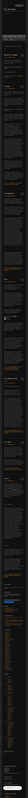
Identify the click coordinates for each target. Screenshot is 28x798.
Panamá (6, 662)
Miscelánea (14, 267)
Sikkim (6, 666)
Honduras (7, 650)
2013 (6, 736)
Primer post (7, 608)
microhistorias (10, 184)
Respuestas (6, 77)
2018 (6, 684)
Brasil (6, 642)
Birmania (7, 637)
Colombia (7, 644)
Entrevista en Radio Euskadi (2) (11, 619)
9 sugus (7, 86)
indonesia (7, 796)
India (6, 651)
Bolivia (6, 641)
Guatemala (7, 649)
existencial (6, 269)
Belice (6, 636)
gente (5, 184)
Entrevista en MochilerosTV (10, 623)
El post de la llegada (9, 610)
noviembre (10, 709)
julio (9, 698)
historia (10, 368)
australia (7, 795)
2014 (6, 721)
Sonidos (11, 39)
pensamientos (20, 75)
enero (9, 690)
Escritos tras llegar (8, 611)
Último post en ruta (9, 609)
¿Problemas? (9, 193)
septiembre (10, 711)
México (6, 656)
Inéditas (6, 654)
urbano (12, 469)
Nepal (6, 659)
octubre (9, 695)
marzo (9, 681)
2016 (6, 694)
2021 (6, 675)
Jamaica (6, 655)
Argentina (11, 183)
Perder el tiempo (11, 55)
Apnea (6, 632)
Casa (5, 753)
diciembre (10, 692)
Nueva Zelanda (8, 661)
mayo (9, 680)
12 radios (8, 442)
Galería (5, 39)
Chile (6, 643)
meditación (11, 269)
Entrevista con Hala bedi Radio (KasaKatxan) (14, 621)
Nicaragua (7, 660)
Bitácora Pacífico (8, 640)
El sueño (10, 36)
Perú (10, 468)
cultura (20, 183)
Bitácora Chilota (8, 638)
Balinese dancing (7, 784)
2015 (6, 706)
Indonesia (7, 653)
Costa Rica (7, 646)
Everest (6, 648)
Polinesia (7, 665)
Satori (6, 478)
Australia (7, 635)
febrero (9, 676)
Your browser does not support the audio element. (12, 788)
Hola (5, 36)
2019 (6, 678)
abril (9, 701)
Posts (20, 36)
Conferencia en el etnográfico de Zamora (13, 624)
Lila (5, 279)
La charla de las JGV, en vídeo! (11, 617)
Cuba (6, 647)
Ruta (15, 36)
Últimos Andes (8, 668)
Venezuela (7, 669)
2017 (6, 691)
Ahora (10, 75)
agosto (9, 697)
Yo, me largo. (10, 9)
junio (9, 679)
